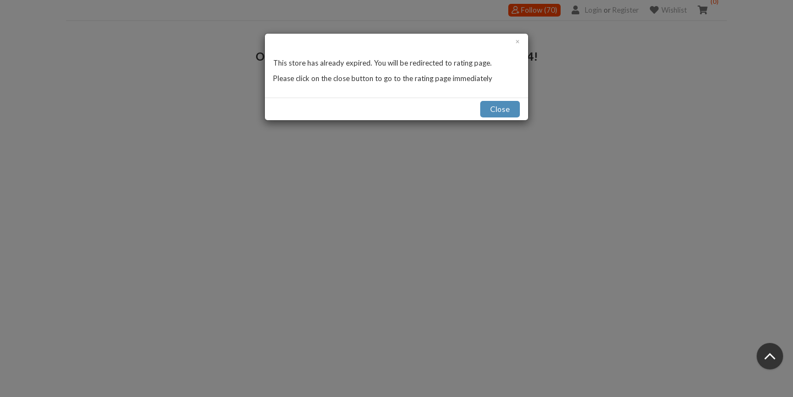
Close (500, 109)
